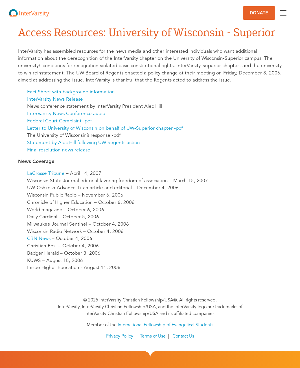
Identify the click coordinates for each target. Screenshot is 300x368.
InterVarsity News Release (55, 99)
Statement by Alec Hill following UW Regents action (83, 142)
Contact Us (183, 336)
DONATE (259, 12)
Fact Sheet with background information (71, 92)
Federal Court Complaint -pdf (59, 121)
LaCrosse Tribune (46, 173)
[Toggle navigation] (283, 13)
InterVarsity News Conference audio (66, 113)
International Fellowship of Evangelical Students (165, 325)
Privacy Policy (119, 336)
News (39, 238)
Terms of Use (153, 336)
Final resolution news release (58, 150)
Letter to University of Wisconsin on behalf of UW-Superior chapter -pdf (105, 128)
